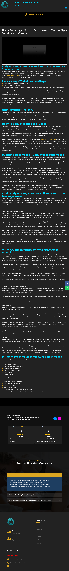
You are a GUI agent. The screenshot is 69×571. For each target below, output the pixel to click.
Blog (37, 539)
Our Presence (40, 532)
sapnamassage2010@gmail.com (19, 559)
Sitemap (38, 543)
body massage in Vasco (25, 164)
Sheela (48, 436)
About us (39, 529)
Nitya (21, 436)
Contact (38, 536)
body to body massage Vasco (48, 139)
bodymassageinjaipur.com (17, 562)
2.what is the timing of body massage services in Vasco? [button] (26, 495)
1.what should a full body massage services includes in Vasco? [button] (28, 475)
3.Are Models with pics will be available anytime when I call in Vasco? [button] (30, 500)
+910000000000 (34, 14)
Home (38, 526)
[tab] (34, 475)
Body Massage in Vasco (12, 75)
